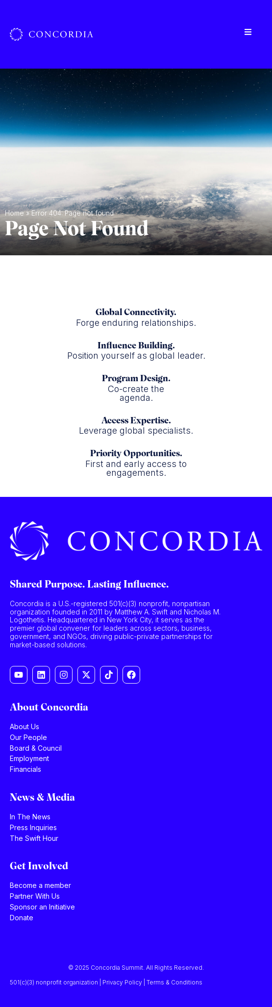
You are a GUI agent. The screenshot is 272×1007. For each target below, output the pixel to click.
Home (14, 213)
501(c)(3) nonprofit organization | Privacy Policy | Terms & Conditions (106, 982)
